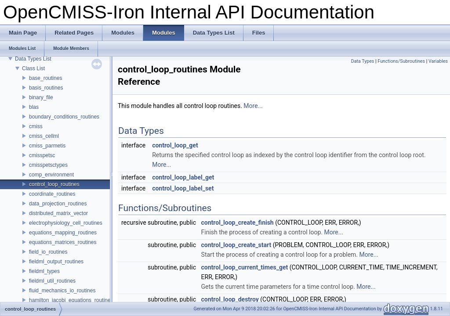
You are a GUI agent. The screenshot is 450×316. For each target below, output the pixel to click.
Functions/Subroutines (401, 61)
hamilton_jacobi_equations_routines (71, 300)
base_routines (45, 78)
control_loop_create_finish (237, 222)
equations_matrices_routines (62, 242)
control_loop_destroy (230, 299)
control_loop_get (175, 145)
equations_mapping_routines (63, 233)
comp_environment (51, 175)
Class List (33, 68)
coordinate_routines (52, 194)
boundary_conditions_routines (64, 117)
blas (34, 107)
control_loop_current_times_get (244, 267)
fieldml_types (44, 271)
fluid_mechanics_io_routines (62, 290)
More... (252, 105)
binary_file (41, 97)
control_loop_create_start (236, 244)
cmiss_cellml (44, 136)
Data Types (362, 61)
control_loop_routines (54, 184)
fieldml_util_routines (52, 281)
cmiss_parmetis (47, 146)
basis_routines (46, 88)
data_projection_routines (58, 204)
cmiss (36, 126)
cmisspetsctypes (48, 165)
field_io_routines (48, 252)
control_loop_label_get (183, 177)
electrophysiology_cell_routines (65, 223)
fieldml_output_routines (56, 262)
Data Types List (33, 59)
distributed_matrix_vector (58, 213)
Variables (438, 61)
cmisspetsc (42, 155)
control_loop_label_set (183, 188)
